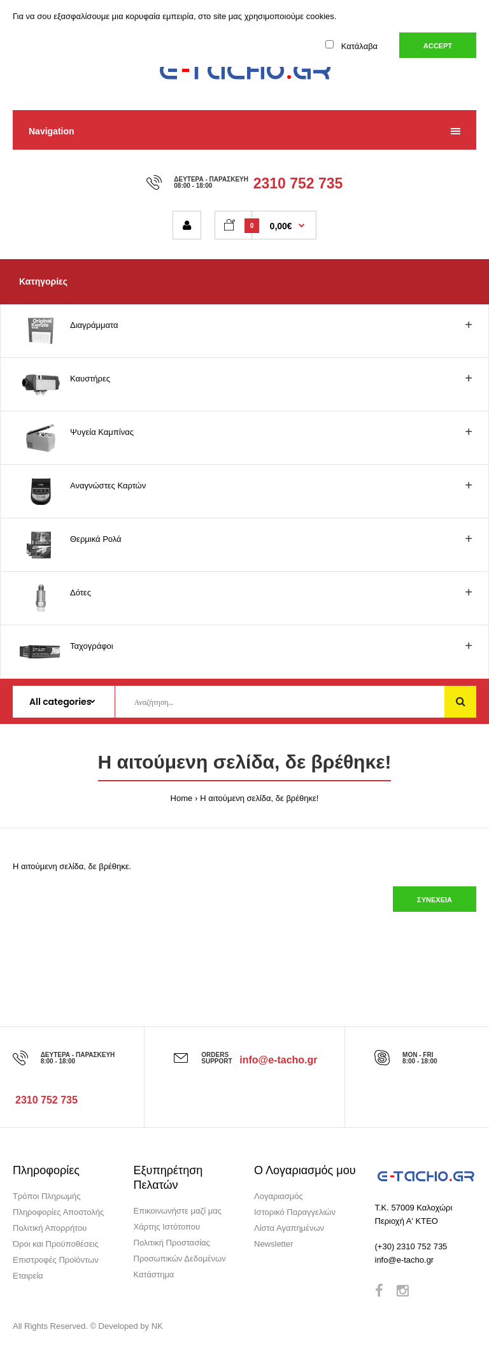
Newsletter (273, 1244)
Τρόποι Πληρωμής (47, 1196)
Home (182, 798)
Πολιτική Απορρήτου (50, 1228)
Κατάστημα (154, 1274)
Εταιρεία (28, 1276)
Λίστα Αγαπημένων (289, 1228)
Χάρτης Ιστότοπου (167, 1226)
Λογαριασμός (278, 1196)
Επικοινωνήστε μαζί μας (178, 1211)
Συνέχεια (434, 900)
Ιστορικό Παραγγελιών (295, 1212)
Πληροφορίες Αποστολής (58, 1212)
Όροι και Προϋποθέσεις (56, 1244)
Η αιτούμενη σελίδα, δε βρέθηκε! (259, 798)
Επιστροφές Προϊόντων (56, 1260)
